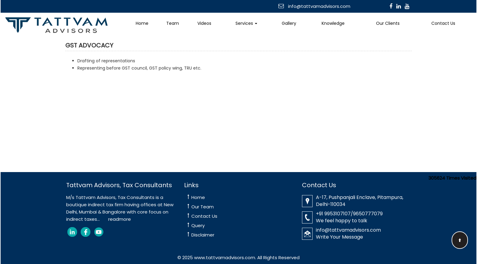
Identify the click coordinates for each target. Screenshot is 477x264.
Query (198, 225)
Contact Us (443, 23)
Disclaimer (202, 235)
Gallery (289, 23)
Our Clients (388, 23)
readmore (119, 219)
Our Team (202, 207)
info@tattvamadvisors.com (318, 6)
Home (142, 23)
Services (246, 23)
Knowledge (333, 23)
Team (172, 23)
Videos (204, 23)
